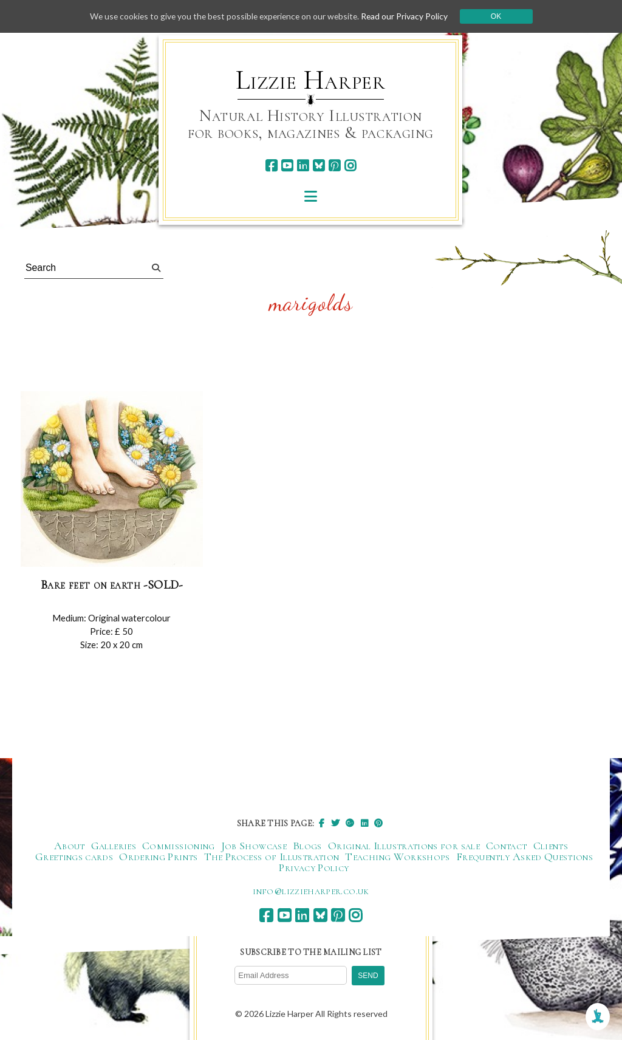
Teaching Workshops (397, 856)
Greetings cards (74, 856)
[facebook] (271, 165)
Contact (506, 845)
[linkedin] (303, 165)
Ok (500, 16)
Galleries (113, 845)
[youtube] (287, 165)
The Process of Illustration (272, 856)
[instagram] (350, 165)
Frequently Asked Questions (524, 856)
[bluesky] (318, 165)
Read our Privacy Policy (408, 16)
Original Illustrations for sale (404, 845)
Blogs (307, 845)
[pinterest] (334, 165)
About (69, 845)
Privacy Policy (314, 867)
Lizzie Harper (311, 80)
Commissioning (178, 845)
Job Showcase (254, 845)
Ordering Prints (158, 856)
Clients (551, 845)
